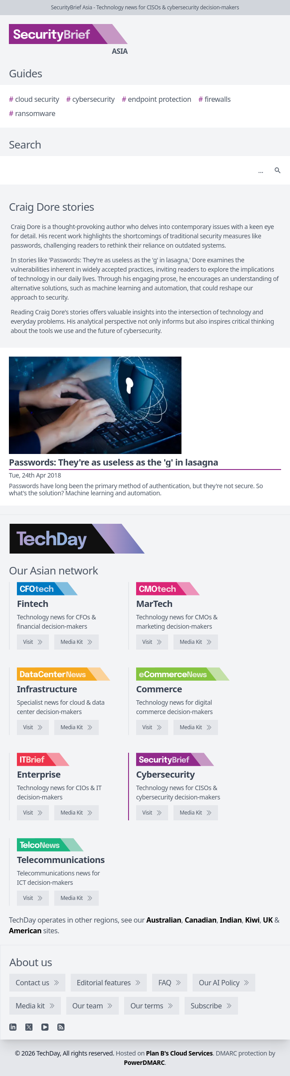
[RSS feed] (60, 1027)
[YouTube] (44, 1027)
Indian (231, 920)
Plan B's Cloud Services (179, 1053)
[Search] (136, 170)
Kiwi (252, 920)
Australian (163, 920)
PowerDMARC (144, 1062)
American (25, 930)
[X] (28, 1027)
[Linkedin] (12, 1027)
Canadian (201, 920)
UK (268, 920)
